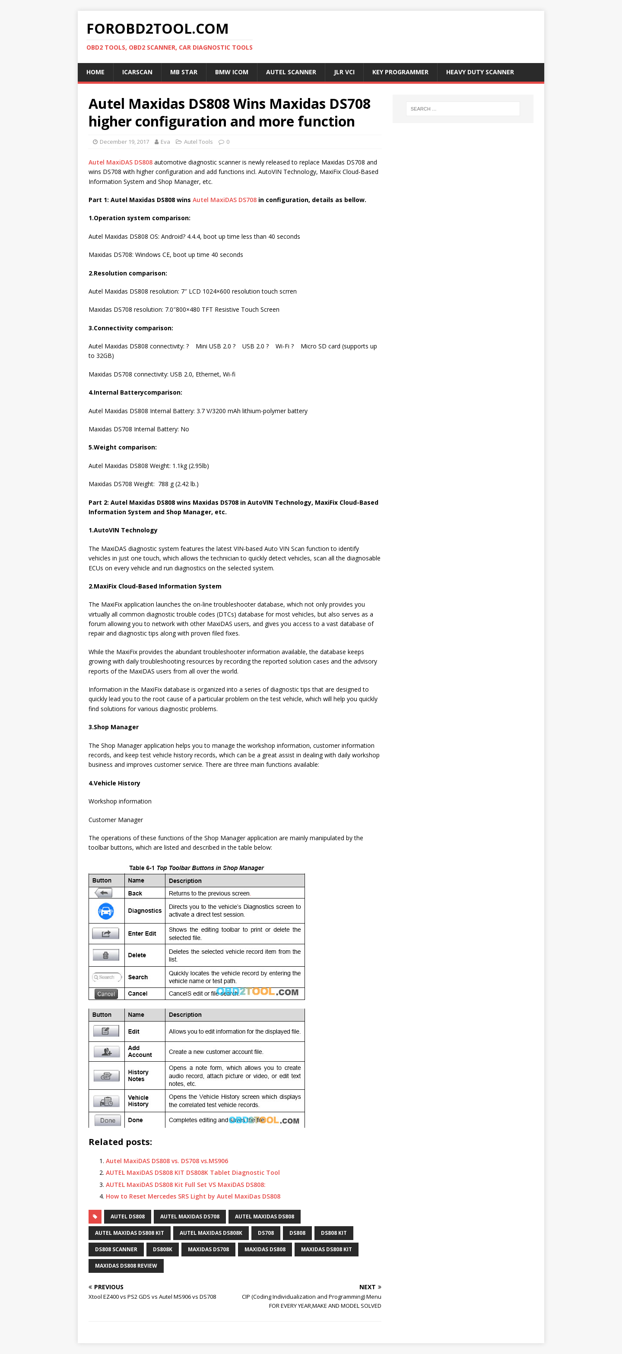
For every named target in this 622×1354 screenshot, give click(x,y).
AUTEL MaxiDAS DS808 (264, 1216)
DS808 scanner (116, 1249)
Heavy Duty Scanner (480, 72)
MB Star (183, 72)
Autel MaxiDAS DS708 (225, 200)
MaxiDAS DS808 (265, 1249)
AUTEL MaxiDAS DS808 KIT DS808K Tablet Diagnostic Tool (193, 1172)
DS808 (297, 1233)
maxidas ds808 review (126, 1265)
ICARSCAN (137, 72)
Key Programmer (400, 72)
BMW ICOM (231, 72)
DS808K (162, 1249)
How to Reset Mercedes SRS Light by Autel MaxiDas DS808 (193, 1196)
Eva (165, 142)
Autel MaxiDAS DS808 (120, 162)
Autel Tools (198, 142)
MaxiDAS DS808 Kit (326, 1249)
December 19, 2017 (124, 142)
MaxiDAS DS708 (208, 1249)
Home (95, 72)
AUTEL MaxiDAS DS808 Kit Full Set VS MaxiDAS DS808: (186, 1184)
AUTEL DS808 (128, 1216)
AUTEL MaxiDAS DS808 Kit (129, 1233)
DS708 (266, 1233)
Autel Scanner (291, 72)
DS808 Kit (334, 1233)
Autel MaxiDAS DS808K (211, 1233)
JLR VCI (344, 72)
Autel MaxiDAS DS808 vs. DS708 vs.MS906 (167, 1161)
